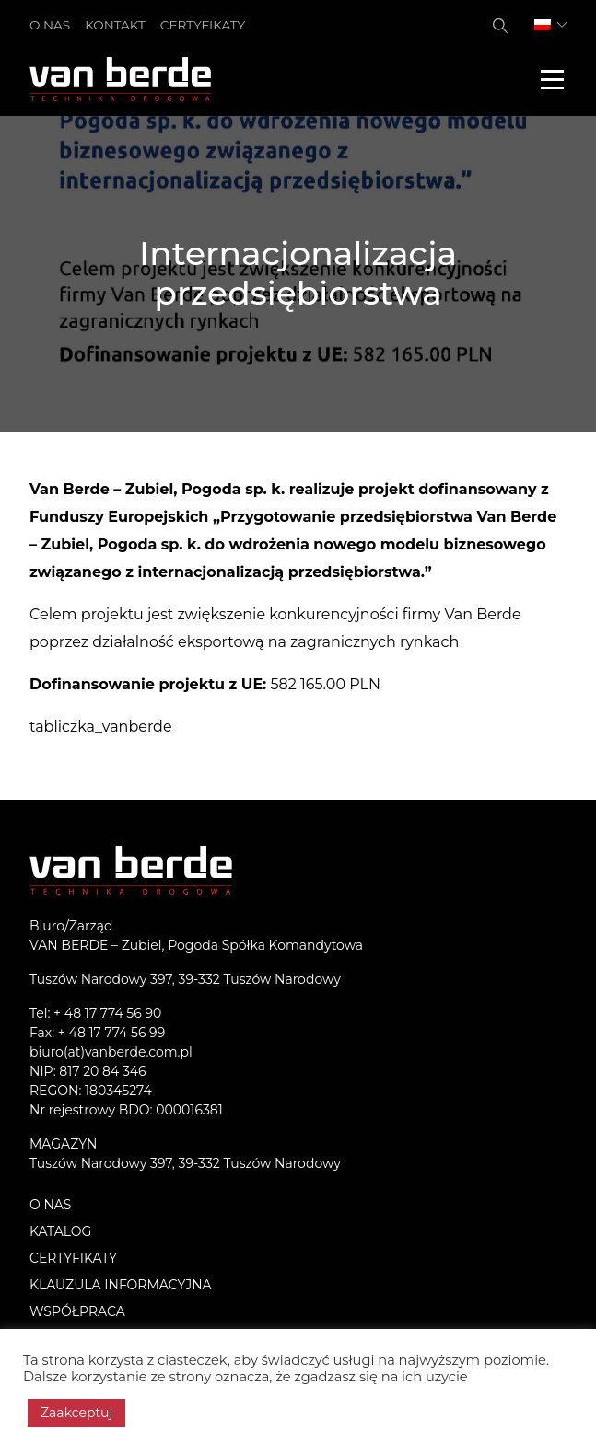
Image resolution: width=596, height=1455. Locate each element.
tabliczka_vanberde (100, 726)
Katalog (60, 1231)
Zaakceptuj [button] (76, 1412)
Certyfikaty (202, 24)
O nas (49, 24)
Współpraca (77, 1311)
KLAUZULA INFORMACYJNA (120, 1284)
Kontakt (115, 24)
